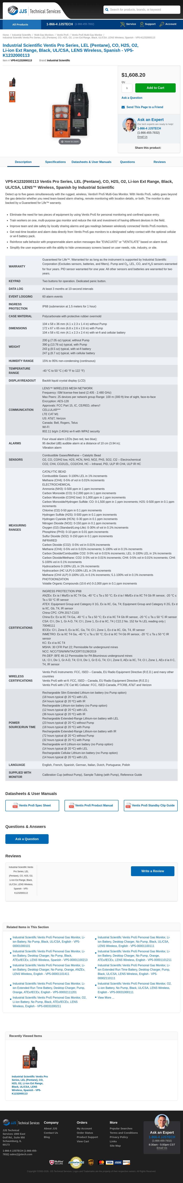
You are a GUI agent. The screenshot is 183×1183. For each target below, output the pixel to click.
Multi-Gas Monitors (44, 35)
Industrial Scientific (21, 35)
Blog (47, 1137)
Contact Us (51, 1132)
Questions (127, 162)
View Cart (83, 1141)
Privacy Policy (119, 1137)
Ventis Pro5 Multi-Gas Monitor (87, 35)
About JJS (50, 1128)
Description (23, 162)
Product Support (87, 1137)
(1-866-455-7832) (85, 24)
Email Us (142, 137)
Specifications (55, 162)
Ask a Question (132, 97)
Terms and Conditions (124, 1132)
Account (167, 23)
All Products (20, 24)
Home (6, 35)
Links (113, 1141)
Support (147, 23)
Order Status (85, 1132)
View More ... (106, 997)
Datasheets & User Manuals (92, 162)
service (127, 23)
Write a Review (152, 871)
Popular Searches (121, 1128)
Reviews (160, 162)
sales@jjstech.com (21, 1154)
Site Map (115, 1145)
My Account (84, 1128)
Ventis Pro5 (63, 35)
